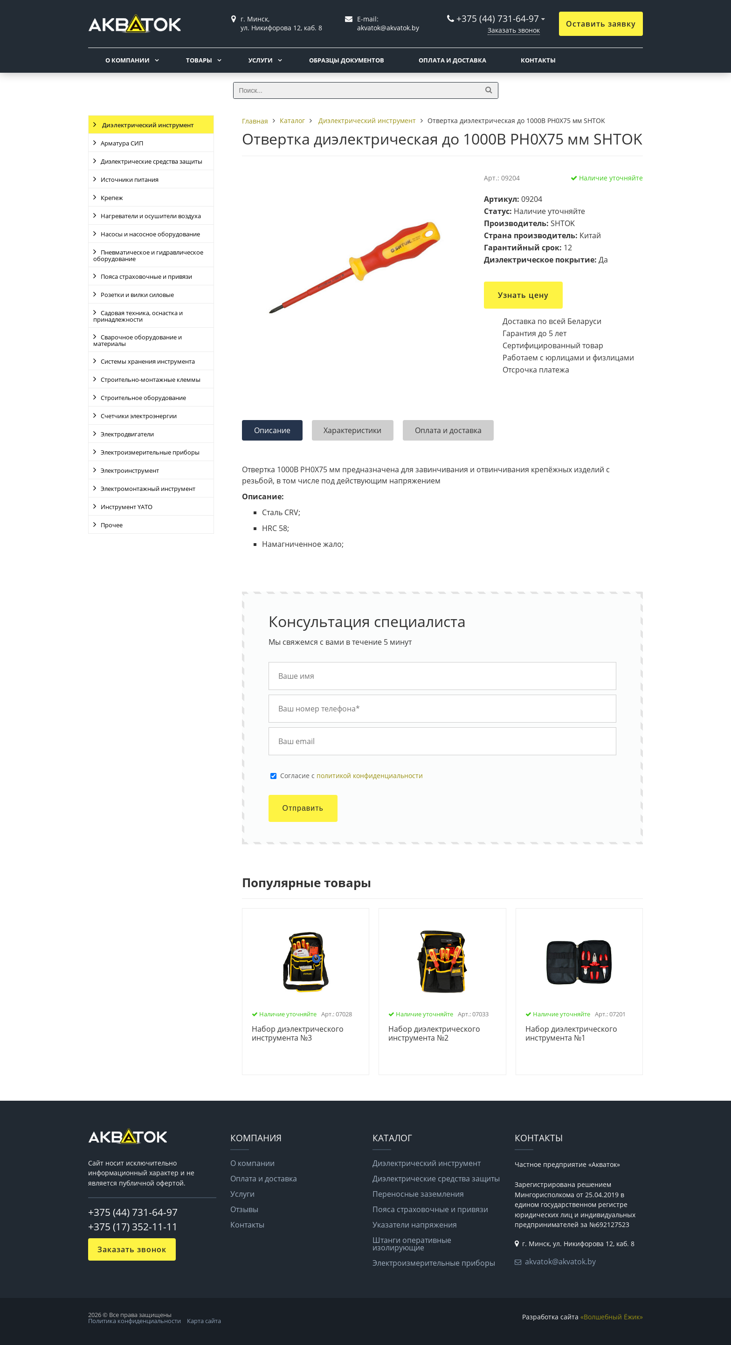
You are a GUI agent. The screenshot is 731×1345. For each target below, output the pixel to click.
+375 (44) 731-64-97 (497, 18)
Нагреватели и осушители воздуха (151, 216)
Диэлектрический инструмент (147, 125)
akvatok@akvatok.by (560, 1261)
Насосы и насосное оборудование (150, 234)
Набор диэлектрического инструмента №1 (571, 1034)
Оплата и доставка (452, 60)
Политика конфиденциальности (134, 1321)
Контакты (538, 60)
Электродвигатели (127, 434)
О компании (127, 60)
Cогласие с (351, 776)
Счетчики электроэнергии (139, 416)
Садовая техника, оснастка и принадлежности (138, 316)
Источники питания (130, 179)
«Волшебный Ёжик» (611, 1316)
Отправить (303, 808)
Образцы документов (346, 60)
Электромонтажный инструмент (148, 488)
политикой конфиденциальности (370, 775)
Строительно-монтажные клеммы (150, 379)
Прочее (112, 525)
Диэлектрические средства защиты (151, 161)
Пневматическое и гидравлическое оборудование (148, 255)
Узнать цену (523, 295)
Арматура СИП (122, 143)
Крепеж (112, 197)
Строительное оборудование (143, 397)
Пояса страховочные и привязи (146, 276)
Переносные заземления (418, 1194)
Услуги (260, 60)
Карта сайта (204, 1321)
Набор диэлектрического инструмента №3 (298, 1034)
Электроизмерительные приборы (150, 452)
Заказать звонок (514, 30)
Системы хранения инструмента (148, 361)
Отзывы (244, 1209)
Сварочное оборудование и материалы (137, 340)
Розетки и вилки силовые (137, 294)
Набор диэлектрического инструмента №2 (434, 1034)
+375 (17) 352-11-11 (133, 1226)
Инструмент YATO (126, 507)
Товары (199, 60)
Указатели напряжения (414, 1224)
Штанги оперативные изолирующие (411, 1243)
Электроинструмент (130, 470)
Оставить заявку (601, 24)
